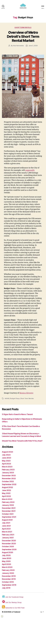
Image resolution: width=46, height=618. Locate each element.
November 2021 (9, 511)
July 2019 (6, 588)
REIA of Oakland (14, 612)
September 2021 (9, 517)
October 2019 (8, 582)
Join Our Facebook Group (12, 597)
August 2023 (7, 452)
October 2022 (8, 481)
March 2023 (7, 467)
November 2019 (9, 579)
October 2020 (8, 546)
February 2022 (8, 502)
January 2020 (8, 573)
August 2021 (7, 520)
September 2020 (9, 549)
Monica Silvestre (26, 393)
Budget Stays (15, 398)
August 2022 (7, 487)
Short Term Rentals (27, 398)
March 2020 (7, 567)
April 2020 (6, 564)
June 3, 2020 (33, 46)
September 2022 (9, 484)
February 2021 (8, 535)
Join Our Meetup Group (11, 601)
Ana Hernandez (18, 46)
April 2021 (6, 529)
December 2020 (9, 541)
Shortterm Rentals (23, 27)
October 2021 (8, 514)
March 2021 (7, 532)
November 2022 (9, 478)
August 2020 (7, 552)
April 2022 (6, 496)
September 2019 (9, 585)
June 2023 (6, 458)
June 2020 (6, 558)
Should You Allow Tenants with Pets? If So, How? (22, 441)
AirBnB (7, 398)
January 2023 (8, 473)
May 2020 (6, 561)
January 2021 (8, 538)
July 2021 (6, 523)
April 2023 (6, 464)
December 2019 (9, 576)
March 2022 (7, 499)
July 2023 (6, 455)
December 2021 (9, 508)
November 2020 (9, 543)
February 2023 (8, 470)
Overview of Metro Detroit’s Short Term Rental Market (23, 36)
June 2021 (6, 526)
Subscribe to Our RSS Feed (13, 607)
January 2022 (8, 505)
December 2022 (9, 475)
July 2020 (6, 555)
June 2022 (6, 490)
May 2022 (6, 493)
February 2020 (8, 570)
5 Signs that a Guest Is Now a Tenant (17, 414)
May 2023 (6, 461)
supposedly (30, 170)
